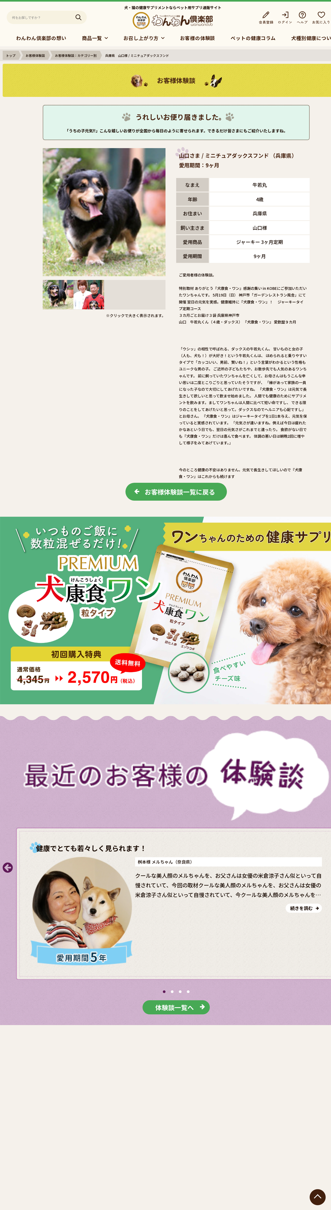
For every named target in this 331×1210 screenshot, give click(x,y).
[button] (164, 991)
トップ (10, 55)
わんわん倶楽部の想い (41, 37)
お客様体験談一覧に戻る (180, 491)
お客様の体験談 (197, 37)
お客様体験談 (35, 55)
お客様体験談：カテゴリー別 (76, 55)
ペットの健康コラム (253, 37)
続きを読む (301, 907)
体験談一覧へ (174, 1007)
